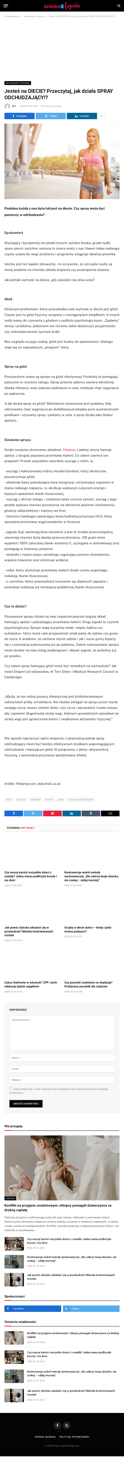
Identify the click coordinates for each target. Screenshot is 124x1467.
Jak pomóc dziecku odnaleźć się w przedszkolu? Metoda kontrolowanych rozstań (28, 931)
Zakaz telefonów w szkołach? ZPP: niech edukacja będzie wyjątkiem (30, 984)
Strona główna (45, 1437)
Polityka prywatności (74, 1437)
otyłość (49, 799)
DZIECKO (10, 1198)
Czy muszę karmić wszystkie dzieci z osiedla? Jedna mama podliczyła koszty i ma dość (30, 876)
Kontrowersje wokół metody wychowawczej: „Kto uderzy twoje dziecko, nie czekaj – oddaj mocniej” (91, 876)
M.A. (14, 106)
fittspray (69, 450)
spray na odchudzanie (81, 799)
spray (61, 799)
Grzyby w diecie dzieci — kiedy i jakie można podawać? (87, 929)
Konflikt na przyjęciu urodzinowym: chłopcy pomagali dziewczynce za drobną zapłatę (57, 1207)
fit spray (21, 799)
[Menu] (6, 6)
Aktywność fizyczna (18, 83)
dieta (9, 799)
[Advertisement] (62, 49)
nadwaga (35, 799)
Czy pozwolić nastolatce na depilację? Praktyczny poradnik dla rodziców (88, 984)
